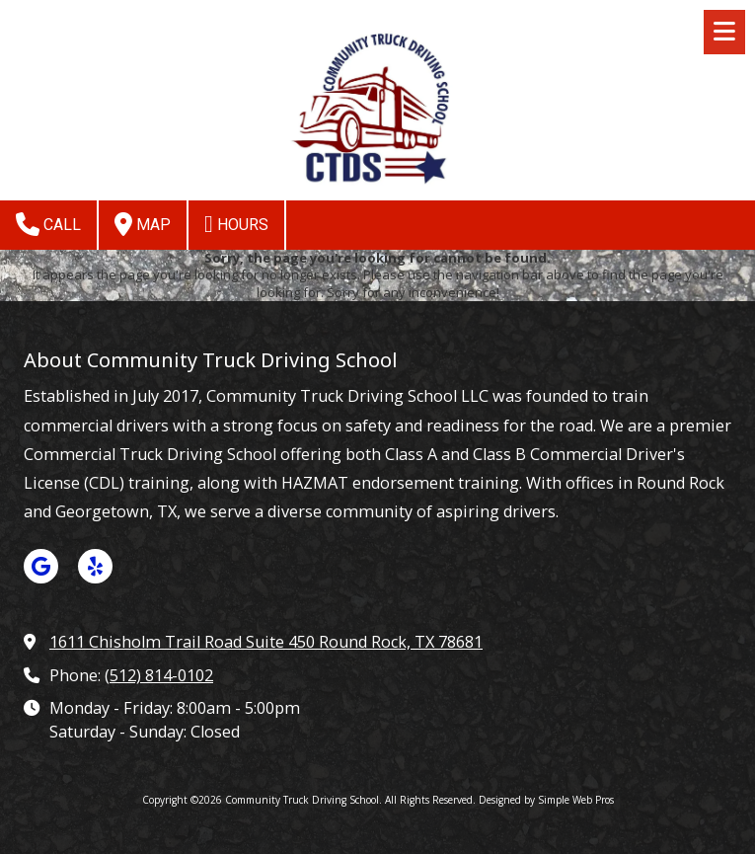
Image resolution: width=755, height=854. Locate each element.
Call (48, 224)
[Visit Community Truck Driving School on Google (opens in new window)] (41, 566)
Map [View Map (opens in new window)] (142, 224)
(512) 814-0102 (159, 675)
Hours (236, 224)
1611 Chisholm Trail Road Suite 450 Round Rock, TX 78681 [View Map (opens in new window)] (266, 642)
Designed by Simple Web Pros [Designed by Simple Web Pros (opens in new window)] (546, 800)
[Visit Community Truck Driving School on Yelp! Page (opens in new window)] (95, 566)
